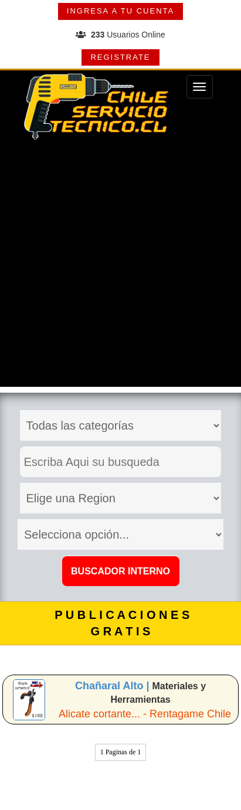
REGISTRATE (120, 57)
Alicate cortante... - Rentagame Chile (145, 714)
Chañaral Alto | (113, 686)
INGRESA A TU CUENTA (120, 10)
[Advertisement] (120, 266)
